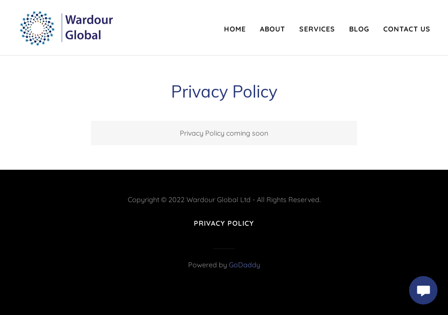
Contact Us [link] (406, 28)
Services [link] (317, 28)
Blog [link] (359, 28)
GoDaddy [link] (244, 264)
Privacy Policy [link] (224, 223)
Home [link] (235, 28)
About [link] (272, 28)
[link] (66, 26)
